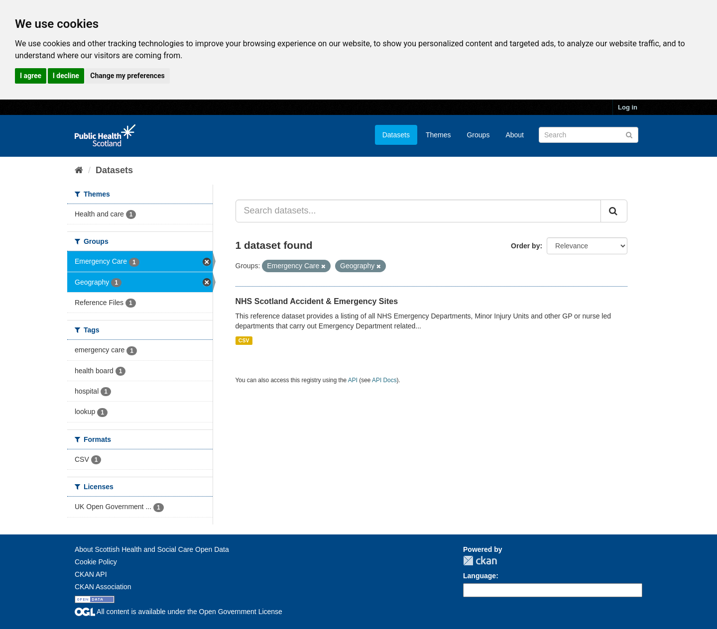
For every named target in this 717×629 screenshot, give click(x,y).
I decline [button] (66, 76)
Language (479, 576)
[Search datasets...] (418, 211)
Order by (525, 246)
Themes (438, 135)
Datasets (396, 135)
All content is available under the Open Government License (178, 612)
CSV (244, 340)
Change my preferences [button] (127, 76)
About (514, 135)
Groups (478, 135)
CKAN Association (103, 587)
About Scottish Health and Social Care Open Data (152, 549)
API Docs (384, 380)
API (353, 380)
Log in (627, 107)
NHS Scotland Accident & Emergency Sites (317, 301)
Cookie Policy (96, 562)
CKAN (480, 560)
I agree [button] (30, 76)
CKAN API (91, 574)
